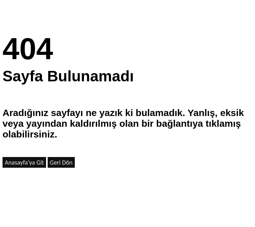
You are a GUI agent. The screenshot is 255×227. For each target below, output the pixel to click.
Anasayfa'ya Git (24, 162)
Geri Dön (61, 162)
